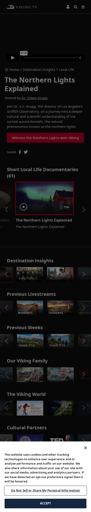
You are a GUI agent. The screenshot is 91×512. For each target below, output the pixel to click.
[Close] (85, 452)
